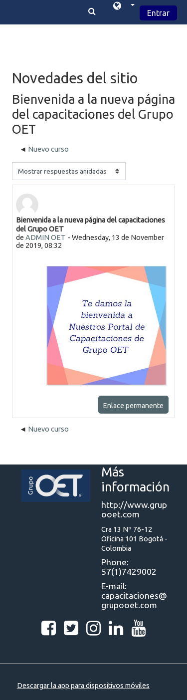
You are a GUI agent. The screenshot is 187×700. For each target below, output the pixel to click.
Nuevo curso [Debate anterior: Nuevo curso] (48, 149)
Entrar (158, 12)
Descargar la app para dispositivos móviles (83, 686)
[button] (124, 7)
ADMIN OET (45, 237)
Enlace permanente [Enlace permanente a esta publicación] (133, 406)
